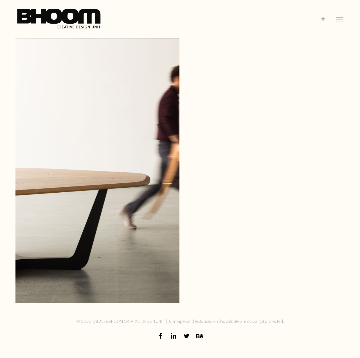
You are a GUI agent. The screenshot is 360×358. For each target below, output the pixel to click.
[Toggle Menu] (339, 19)
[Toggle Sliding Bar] (323, 19)
